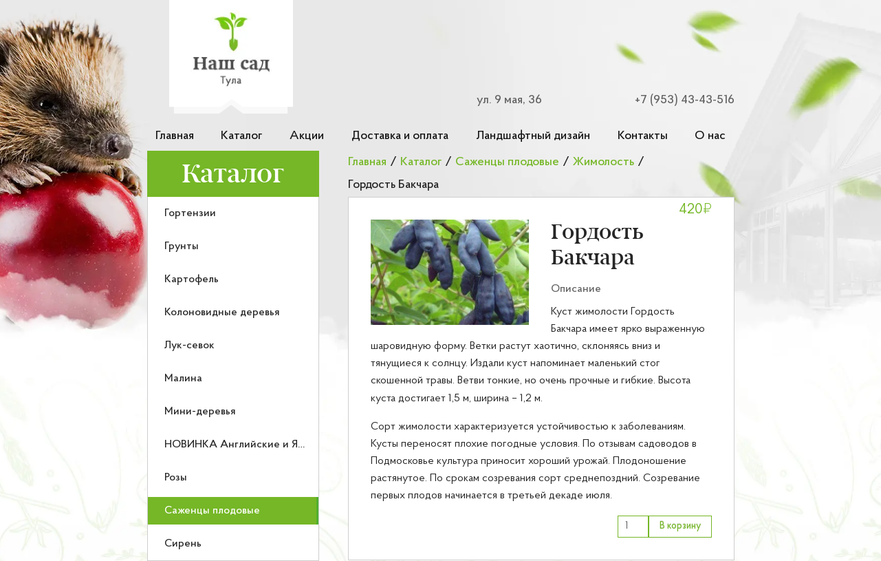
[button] (450, 272)
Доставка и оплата (399, 135)
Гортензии (190, 213)
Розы (175, 477)
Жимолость (603, 162)
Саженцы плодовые (212, 510)
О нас (710, 135)
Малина (183, 378)
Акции (307, 135)
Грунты (181, 246)
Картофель (191, 279)
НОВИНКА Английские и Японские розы (265, 444)
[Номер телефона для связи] (676, 100)
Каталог (241, 135)
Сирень (183, 543)
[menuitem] (233, 213)
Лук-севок (189, 345)
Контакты (643, 135)
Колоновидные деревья (222, 312)
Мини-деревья (200, 411)
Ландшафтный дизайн (533, 135)
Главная (174, 135)
